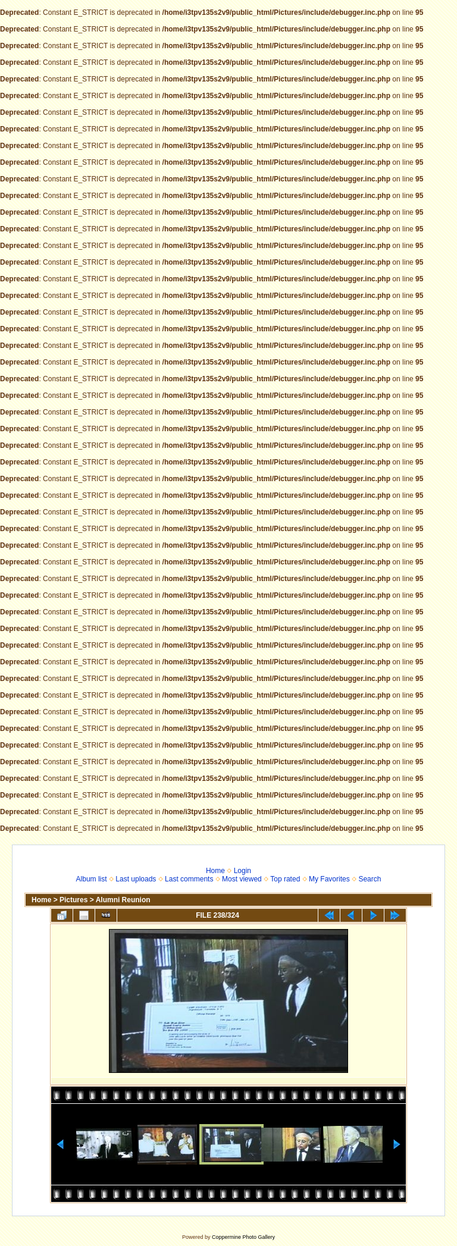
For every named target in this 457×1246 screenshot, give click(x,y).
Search (369, 879)
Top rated (285, 879)
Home (215, 871)
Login (242, 871)
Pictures (73, 900)
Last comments (189, 879)
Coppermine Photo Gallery (243, 1237)
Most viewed (242, 879)
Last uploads (135, 879)
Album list (91, 879)
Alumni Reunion (123, 900)
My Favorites (329, 879)
